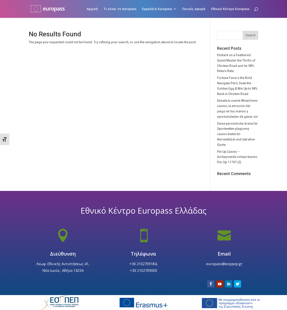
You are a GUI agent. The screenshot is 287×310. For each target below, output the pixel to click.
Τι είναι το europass (120, 9)
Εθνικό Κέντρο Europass (230, 9)
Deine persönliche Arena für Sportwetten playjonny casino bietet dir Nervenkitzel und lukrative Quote (237, 134)
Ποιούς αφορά (193, 9)
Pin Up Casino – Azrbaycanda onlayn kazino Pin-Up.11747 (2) (237, 157)
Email (224, 264)
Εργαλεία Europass (157, 9)
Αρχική (92, 9)
